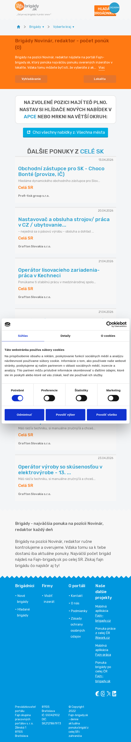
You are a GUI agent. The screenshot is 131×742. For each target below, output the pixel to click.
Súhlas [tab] (23, 335)
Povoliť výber (65, 414)
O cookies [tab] (108, 335)
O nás (75, 603)
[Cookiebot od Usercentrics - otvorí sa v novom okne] (109, 324)
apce (30, 116)
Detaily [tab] (66, 335)
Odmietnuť (24, 414)
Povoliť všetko (106, 414)
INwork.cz (102, 638)
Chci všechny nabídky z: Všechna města (65, 132)
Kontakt (77, 596)
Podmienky (79, 611)
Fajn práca (103, 655)
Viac (101, 67)
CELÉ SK (92, 151)
